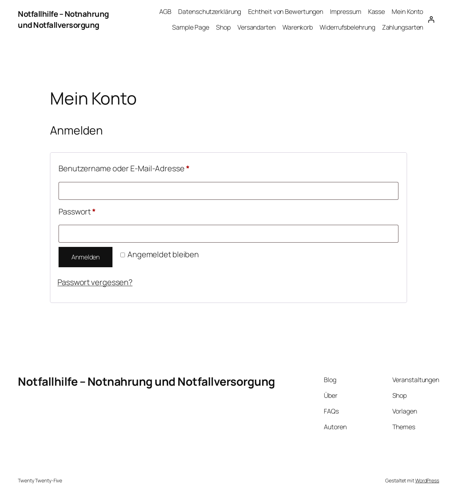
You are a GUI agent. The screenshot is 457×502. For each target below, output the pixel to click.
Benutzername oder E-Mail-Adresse (145, 167)
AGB (165, 11)
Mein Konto (407, 11)
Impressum (345, 11)
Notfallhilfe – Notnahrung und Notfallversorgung (63, 19)
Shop (223, 27)
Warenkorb (297, 27)
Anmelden (85, 257)
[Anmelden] (431, 19)
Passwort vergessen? (94, 282)
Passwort (98, 210)
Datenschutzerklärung (209, 11)
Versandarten (256, 27)
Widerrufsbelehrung (347, 27)
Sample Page (190, 27)
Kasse (376, 11)
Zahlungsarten (402, 27)
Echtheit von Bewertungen (285, 11)
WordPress (427, 480)
